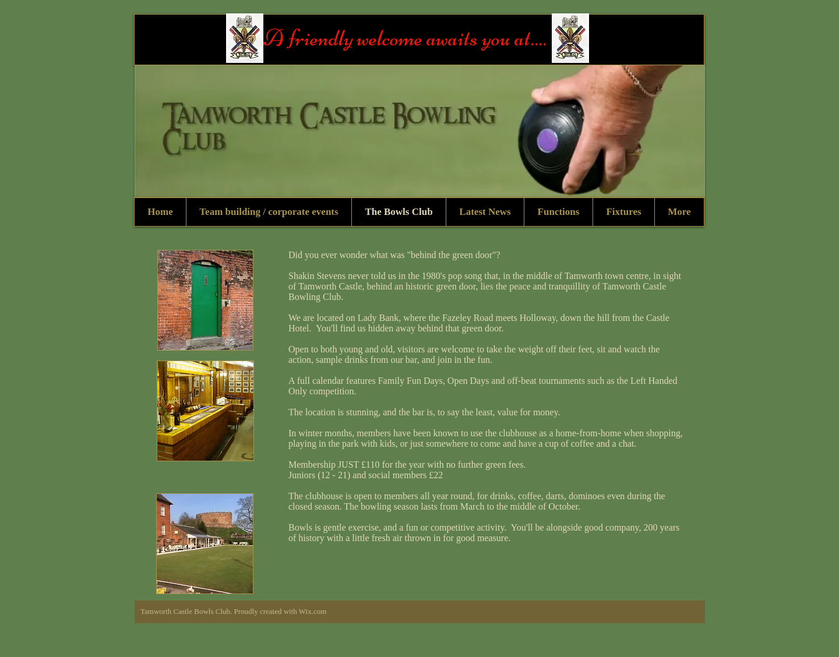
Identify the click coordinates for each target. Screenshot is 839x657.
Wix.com (313, 611)
